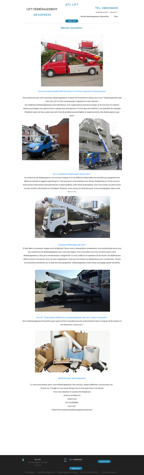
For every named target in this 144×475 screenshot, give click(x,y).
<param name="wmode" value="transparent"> (72, 434)
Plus (116, 16)
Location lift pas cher (46, 472)
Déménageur (30, 472)
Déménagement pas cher (68, 472)
